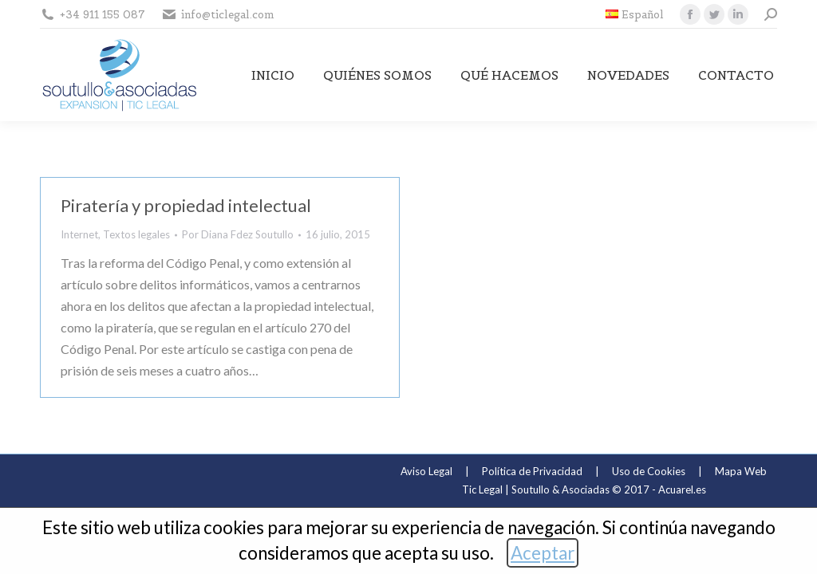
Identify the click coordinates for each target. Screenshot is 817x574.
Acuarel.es (682, 489)
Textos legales (136, 234)
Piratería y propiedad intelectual (186, 205)
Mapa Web (741, 471)
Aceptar (542, 553)
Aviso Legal (426, 471)
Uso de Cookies (648, 471)
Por (238, 234)
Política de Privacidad (532, 471)
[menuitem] (635, 14)
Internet (79, 234)
